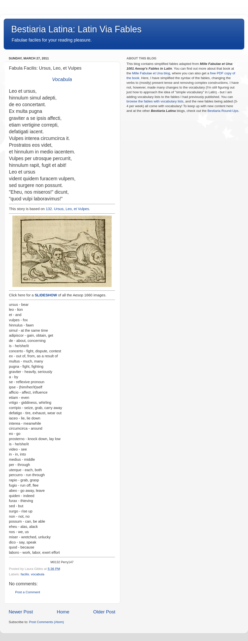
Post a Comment (27, 592)
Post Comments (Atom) (46, 622)
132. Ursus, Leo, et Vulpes (67, 209)
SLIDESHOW (46, 295)
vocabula (37, 574)
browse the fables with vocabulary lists (155, 101)
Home (63, 611)
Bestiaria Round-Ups (222, 111)
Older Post (104, 611)
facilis (25, 574)
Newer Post (21, 611)
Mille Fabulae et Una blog (151, 73)
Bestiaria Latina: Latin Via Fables (76, 29)
